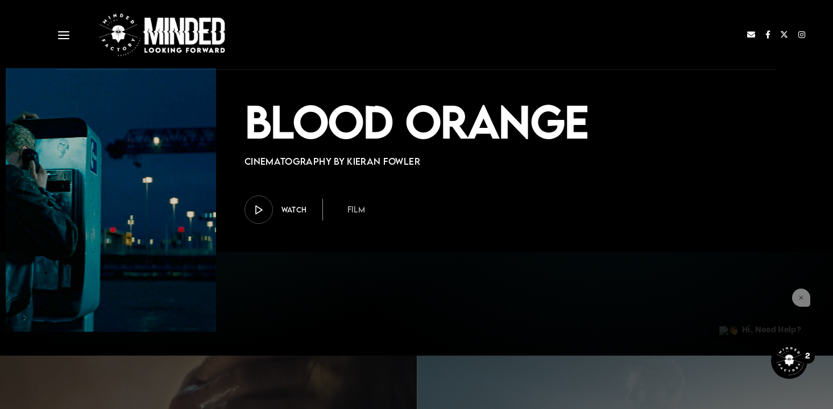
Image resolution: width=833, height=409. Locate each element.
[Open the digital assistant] (789, 361)
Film (356, 209)
